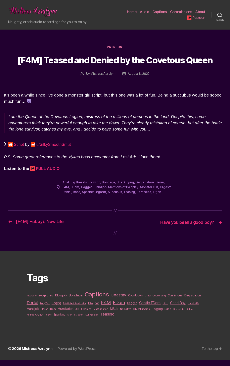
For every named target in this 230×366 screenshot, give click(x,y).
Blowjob (95, 189)
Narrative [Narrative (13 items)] (125, 315)
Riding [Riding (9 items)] (189, 315)
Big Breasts (79, 189)
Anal (65, 189)
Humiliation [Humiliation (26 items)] (65, 315)
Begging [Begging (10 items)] (43, 301)
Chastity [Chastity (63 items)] (118, 300)
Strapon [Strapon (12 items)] (78, 320)
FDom (75, 193)
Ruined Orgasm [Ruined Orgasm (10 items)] (35, 320)
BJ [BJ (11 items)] (51, 301)
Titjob (159, 198)
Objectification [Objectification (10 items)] (141, 315)
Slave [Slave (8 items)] (49, 321)
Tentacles (145, 198)
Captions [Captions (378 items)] (97, 300)
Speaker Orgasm (95, 198)
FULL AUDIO (48, 175)
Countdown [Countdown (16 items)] (135, 301)
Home (132, 15)
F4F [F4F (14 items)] (97, 309)
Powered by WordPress (77, 355)
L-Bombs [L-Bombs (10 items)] (86, 315)
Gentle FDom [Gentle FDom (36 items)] (150, 309)
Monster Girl (150, 193)
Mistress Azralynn (103, 80)
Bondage (110, 189)
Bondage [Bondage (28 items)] (76, 301)
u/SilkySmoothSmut (55, 151)
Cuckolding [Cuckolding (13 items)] (159, 301)
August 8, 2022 (138, 80)
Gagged (87, 193)
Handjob (100, 193)
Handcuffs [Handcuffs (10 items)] (193, 309)
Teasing (131, 198)
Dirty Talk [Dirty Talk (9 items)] (45, 309)
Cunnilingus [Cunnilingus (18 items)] (175, 301)
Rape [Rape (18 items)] (168, 315)
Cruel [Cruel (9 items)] (148, 301)
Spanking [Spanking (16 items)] (59, 320)
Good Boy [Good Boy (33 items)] (178, 309)
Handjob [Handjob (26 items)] (33, 315)
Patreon (198, 21)
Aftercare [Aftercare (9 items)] (32, 301)
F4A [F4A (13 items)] (90, 309)
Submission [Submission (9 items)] (91, 320)
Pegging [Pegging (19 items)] (157, 315)
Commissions (181, 15)
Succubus (116, 198)
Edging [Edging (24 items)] (56, 309)
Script (19, 151)
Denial (162, 189)
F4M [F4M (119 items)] (106, 308)
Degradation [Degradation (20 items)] (192, 301)
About (200, 15)
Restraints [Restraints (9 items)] (178, 315)
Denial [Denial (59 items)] (32, 308)
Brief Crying (127, 189)
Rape (77, 198)
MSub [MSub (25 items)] (114, 315)
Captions (159, 15)
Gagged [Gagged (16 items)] (132, 309)
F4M (65, 193)
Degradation (147, 189)
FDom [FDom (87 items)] (119, 308)
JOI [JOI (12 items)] (77, 315)
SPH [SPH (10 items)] (69, 320)
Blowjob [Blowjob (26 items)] (61, 301)
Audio (144, 15)
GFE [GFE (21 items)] (165, 309)
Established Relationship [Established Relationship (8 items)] (74, 309)
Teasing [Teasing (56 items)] (107, 320)
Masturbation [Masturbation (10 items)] (100, 315)
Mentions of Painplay (123, 193)
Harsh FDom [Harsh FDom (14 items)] (48, 315)
